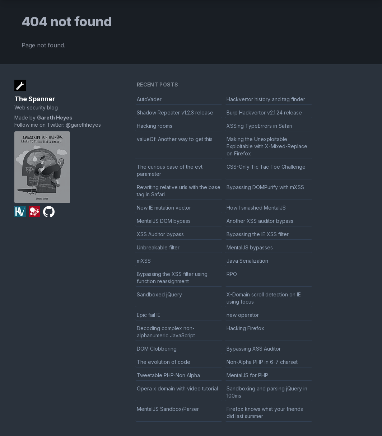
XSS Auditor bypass (160, 234)
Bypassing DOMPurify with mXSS (265, 187)
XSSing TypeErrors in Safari (259, 126)
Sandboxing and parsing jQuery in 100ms (267, 392)
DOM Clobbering (157, 349)
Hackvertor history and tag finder (266, 99)
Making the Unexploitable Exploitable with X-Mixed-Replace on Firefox (267, 146)
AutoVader (149, 99)
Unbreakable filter (158, 247)
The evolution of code (163, 362)
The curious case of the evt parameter (169, 170)
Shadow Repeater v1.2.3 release (175, 112)
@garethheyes (83, 125)
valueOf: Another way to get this (175, 139)
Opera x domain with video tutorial (177, 388)
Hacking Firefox (245, 328)
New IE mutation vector (164, 208)
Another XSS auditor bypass (260, 221)
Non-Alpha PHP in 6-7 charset (262, 362)
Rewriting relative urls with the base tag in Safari (178, 190)
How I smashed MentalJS (256, 208)
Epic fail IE (148, 315)
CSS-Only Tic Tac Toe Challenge (266, 167)
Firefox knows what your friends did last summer (265, 412)
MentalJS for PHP (247, 375)
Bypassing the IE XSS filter (258, 234)
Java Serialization (247, 261)
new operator (243, 315)
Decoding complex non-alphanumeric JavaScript (166, 331)
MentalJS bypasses (250, 247)
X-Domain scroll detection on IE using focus (264, 298)
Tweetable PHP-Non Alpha (168, 375)
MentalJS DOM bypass (164, 221)
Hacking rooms (154, 126)
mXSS (144, 261)
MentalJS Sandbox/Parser (168, 409)
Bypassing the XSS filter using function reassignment (172, 277)
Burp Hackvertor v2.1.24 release (264, 112)
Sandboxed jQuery (159, 294)
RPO (232, 274)
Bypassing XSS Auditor (254, 349)
